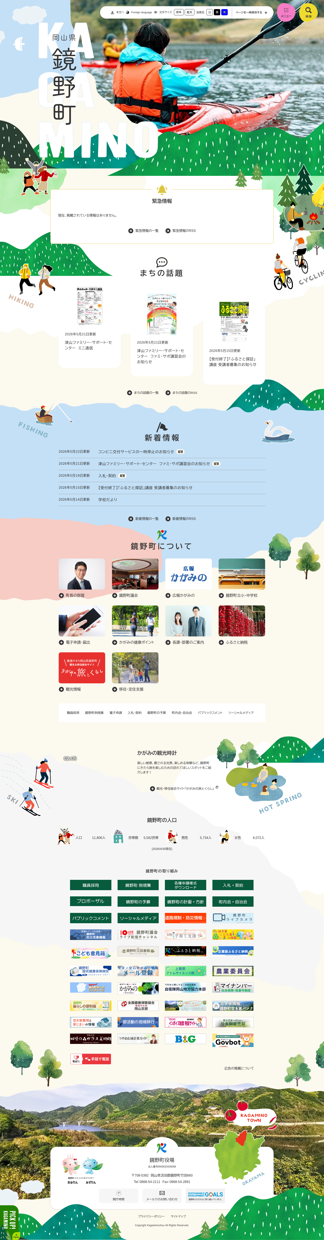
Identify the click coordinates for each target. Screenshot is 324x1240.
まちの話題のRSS (185, 392)
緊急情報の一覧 (146, 230)
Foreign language (141, 12)
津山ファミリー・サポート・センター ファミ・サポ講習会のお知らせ (161, 356)
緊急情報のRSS (184, 230)
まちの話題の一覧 (146, 392)
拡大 (189, 12)
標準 (178, 12)
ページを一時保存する (249, 12)
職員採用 (73, 713)
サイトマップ (178, 1216)
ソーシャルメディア (241, 713)
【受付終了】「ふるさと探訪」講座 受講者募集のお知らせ (145, 488)
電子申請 (116, 713)
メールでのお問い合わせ (162, 1199)
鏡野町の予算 (157, 713)
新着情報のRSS (184, 519)
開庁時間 (118, 1199)
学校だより (107, 500)
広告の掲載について (239, 1068)
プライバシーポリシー (151, 1216)
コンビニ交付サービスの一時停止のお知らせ (136, 452)
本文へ (120, 12)
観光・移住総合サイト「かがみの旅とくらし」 (185, 788)
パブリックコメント (210, 713)
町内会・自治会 (182, 713)
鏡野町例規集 (94, 713)
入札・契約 (107, 476)
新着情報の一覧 (146, 519)
